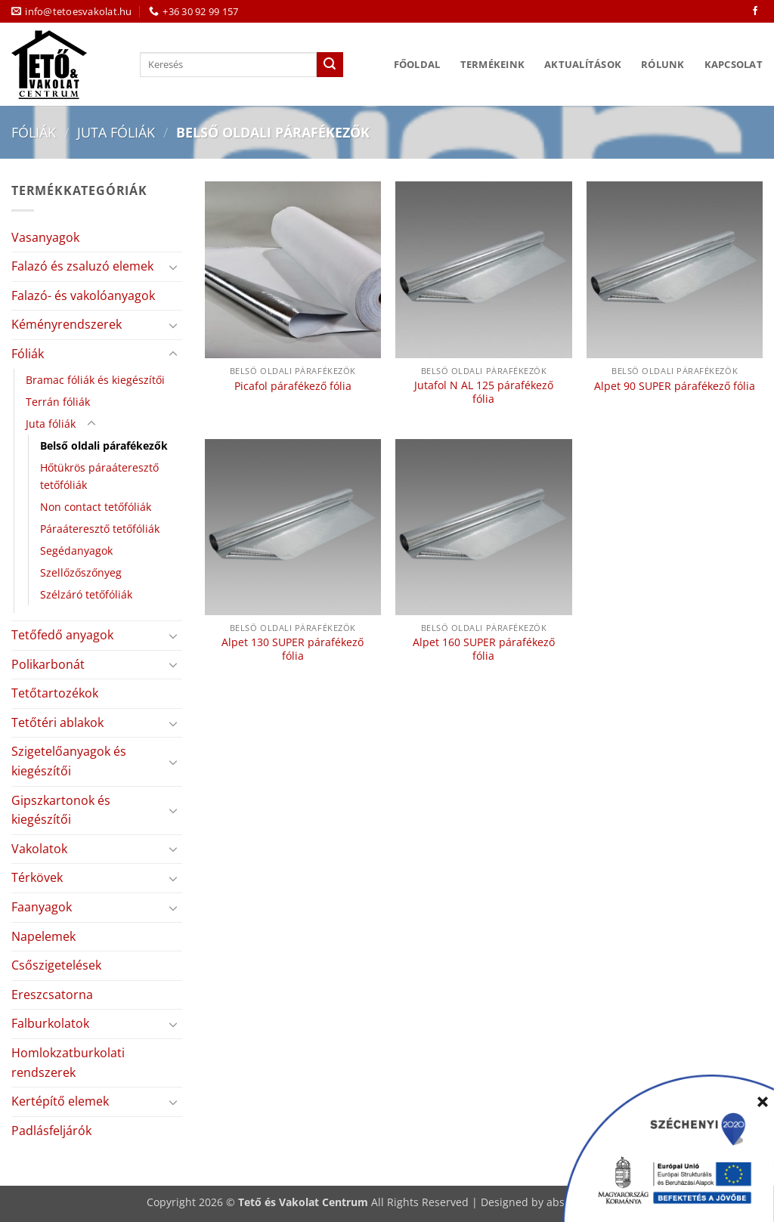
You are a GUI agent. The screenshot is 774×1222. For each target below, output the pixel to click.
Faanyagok (41, 907)
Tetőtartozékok (54, 693)
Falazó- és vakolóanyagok (83, 295)
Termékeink (492, 64)
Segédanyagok (76, 550)
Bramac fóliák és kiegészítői (95, 380)
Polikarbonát (48, 664)
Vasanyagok (45, 237)
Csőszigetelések (56, 965)
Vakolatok (39, 848)
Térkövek (37, 877)
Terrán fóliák (58, 401)
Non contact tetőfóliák (95, 507)
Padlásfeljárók (51, 1130)
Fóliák (33, 131)
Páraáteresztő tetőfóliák (99, 528)
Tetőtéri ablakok (57, 722)
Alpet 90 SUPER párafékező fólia (674, 386)
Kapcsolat (733, 64)
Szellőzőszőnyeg (81, 572)
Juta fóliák (116, 131)
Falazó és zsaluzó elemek (82, 266)
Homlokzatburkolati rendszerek (68, 1062)
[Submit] (329, 65)
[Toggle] (173, 267)
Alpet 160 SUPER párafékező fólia (484, 650)
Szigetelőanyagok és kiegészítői (68, 761)
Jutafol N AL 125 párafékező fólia (483, 393)
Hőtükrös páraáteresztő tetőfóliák (99, 476)
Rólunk (663, 64)
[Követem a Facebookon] (755, 11)
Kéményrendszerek (66, 324)
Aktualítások (582, 64)
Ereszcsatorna (52, 994)
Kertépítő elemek (60, 1101)
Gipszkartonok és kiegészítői (60, 810)
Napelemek (43, 936)
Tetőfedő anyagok (62, 634)
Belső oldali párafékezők (104, 445)
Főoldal (417, 64)
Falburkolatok (50, 1023)
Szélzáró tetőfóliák (86, 594)
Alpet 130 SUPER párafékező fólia (292, 650)
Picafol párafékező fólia (292, 386)
